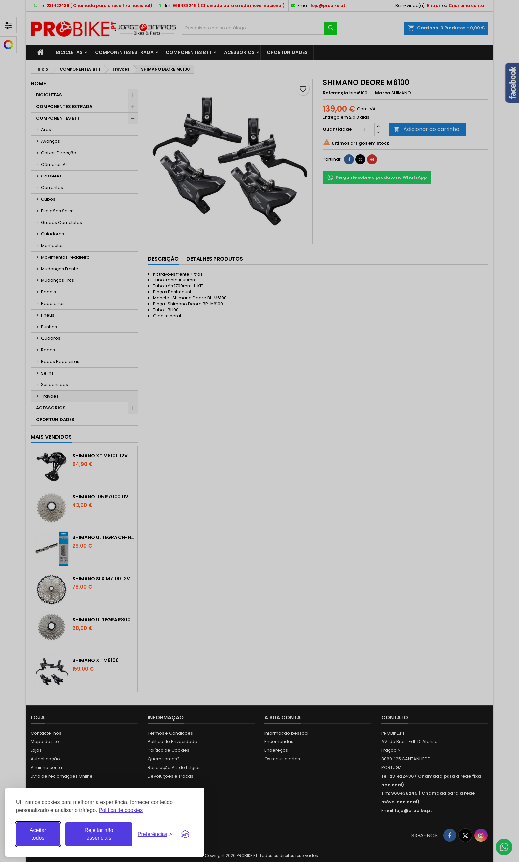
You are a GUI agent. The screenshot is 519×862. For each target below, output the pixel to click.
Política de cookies (121, 810)
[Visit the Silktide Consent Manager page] (185, 834)
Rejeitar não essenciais (98, 834)
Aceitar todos (38, 834)
